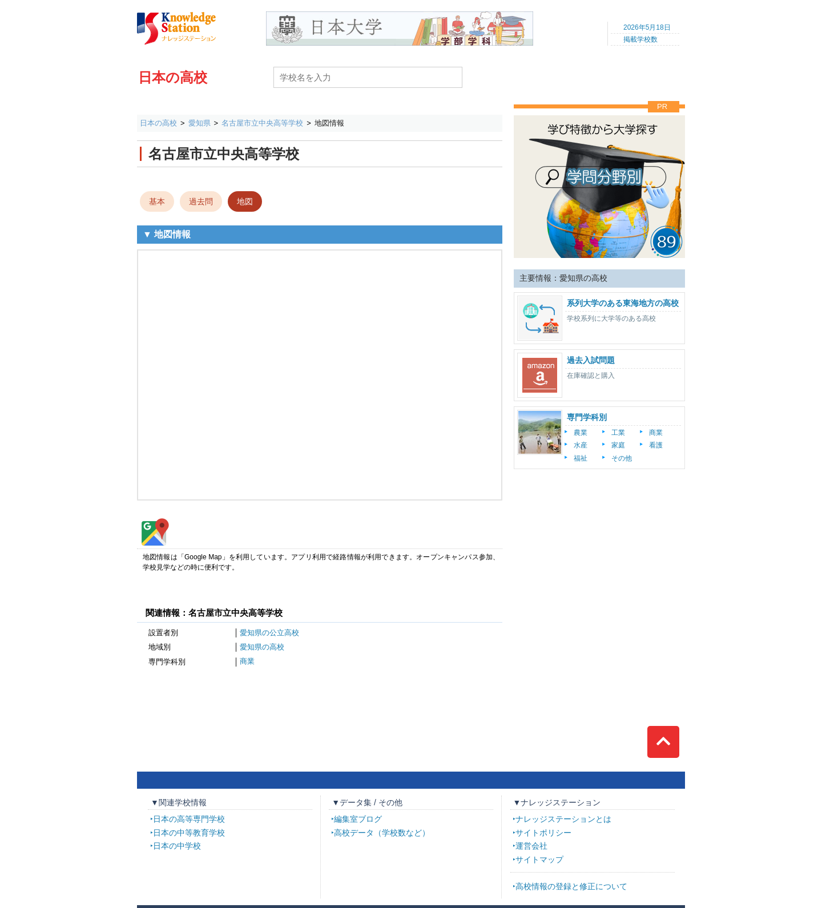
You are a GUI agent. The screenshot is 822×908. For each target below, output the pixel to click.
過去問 (201, 201)
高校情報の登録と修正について (571, 886)
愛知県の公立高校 (269, 632)
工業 (618, 433)
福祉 (580, 458)
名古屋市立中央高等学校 (262, 123)
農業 (580, 433)
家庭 (618, 445)
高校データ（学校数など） (382, 832)
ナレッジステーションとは (563, 819)
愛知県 (199, 123)
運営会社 (531, 845)
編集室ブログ (358, 819)
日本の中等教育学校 (189, 832)
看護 (656, 445)
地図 (245, 201)
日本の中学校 (177, 845)
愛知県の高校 (262, 647)
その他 (621, 458)
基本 (157, 201)
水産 (580, 445)
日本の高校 (172, 77)
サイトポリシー (543, 832)
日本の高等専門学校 (189, 819)
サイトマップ (539, 859)
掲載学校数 (640, 39)
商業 (247, 661)
